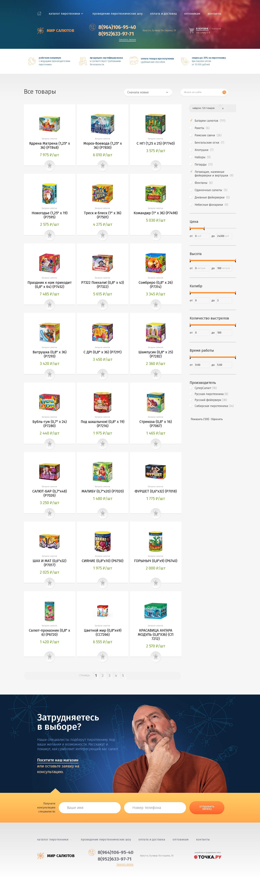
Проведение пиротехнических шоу (117, 13)
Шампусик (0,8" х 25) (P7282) (155, 354)
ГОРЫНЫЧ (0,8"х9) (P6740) (155, 561)
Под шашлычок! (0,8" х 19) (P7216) (102, 424)
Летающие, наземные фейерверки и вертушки (214, 173)
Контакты (214, 13)
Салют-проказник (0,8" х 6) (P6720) (49, 632)
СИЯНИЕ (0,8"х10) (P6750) (102, 561)
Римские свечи (208, 135)
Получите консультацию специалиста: (46, 807)
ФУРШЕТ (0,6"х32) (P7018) (156, 491)
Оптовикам (192, 13)
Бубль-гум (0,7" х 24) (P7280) (49, 424)
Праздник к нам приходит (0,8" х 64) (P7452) (50, 284)
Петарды (204, 164)
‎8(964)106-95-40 (112, 27)
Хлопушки (204, 150)
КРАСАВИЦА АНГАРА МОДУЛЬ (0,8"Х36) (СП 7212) (155, 634)
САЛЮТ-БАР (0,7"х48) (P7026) (49, 493)
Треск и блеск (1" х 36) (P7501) (102, 215)
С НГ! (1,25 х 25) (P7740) (156, 143)
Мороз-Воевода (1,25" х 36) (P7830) (102, 145)
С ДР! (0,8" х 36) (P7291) (103, 352)
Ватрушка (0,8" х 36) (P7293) (49, 354)
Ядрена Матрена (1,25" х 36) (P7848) (49, 145)
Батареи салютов (210, 121)
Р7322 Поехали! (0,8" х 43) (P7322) (102, 284)
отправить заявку (206, 808)
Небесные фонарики (211, 205)
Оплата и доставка (163, 13)
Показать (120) (200, 419)
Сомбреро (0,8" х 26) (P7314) (156, 284)
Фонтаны (204, 183)
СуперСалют (206, 388)
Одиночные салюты (211, 190)
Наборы (203, 157)
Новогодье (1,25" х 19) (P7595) (49, 215)
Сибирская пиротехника (214, 406)
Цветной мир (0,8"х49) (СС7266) (102, 632)
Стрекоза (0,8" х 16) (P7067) (155, 424)
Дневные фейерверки (212, 197)
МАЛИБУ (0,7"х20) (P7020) (103, 491)
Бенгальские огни (209, 142)
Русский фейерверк (211, 400)
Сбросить (217, 419)
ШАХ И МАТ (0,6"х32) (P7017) (49, 563)
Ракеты (202, 128)
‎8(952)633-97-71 (111, 34)
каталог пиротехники (64, 13)
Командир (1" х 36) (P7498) (156, 213)
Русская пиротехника (211, 394)
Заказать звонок (127, 40)
